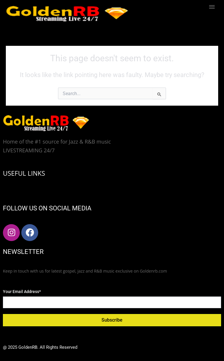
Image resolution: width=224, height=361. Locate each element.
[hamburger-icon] (212, 7)
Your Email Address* (22, 291)
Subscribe (112, 320)
